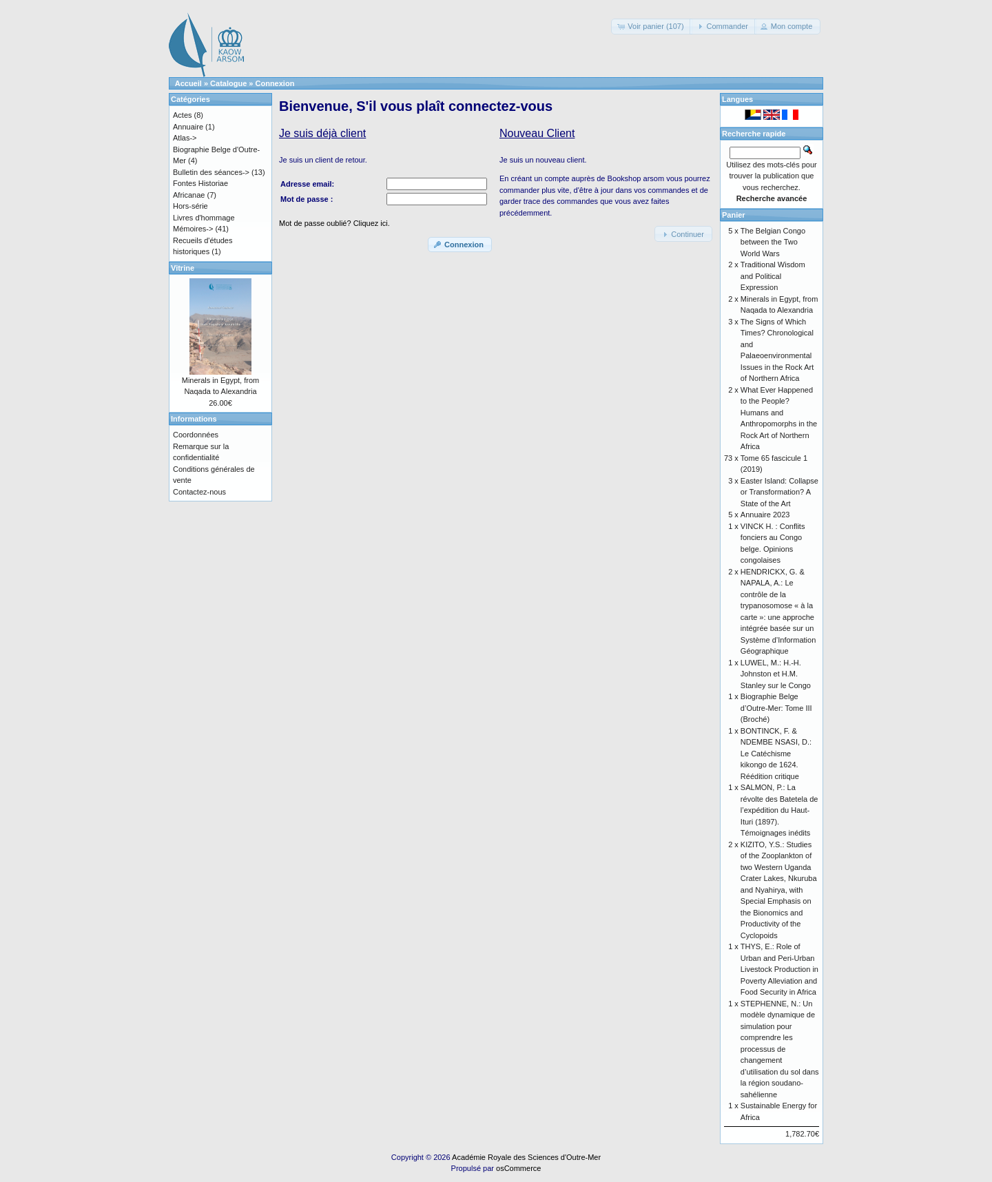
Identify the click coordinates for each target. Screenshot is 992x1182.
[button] (651, 26)
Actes (182, 115)
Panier (733, 215)
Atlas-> (185, 138)
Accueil (188, 83)
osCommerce (518, 1168)
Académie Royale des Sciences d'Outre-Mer (526, 1157)
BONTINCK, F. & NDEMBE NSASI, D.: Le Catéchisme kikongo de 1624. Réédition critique (776, 753)
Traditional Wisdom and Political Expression (773, 275)
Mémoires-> (193, 229)
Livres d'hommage (204, 218)
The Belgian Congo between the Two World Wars (773, 242)
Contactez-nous (199, 492)
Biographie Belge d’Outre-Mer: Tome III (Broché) (776, 707)
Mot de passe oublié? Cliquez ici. (334, 223)
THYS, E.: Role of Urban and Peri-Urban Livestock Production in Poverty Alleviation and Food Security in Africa (779, 969)
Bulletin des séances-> (211, 172)
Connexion (275, 83)
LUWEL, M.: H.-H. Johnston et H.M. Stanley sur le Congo (776, 674)
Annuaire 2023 (765, 514)
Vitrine (182, 268)
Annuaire (188, 127)
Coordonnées (195, 435)
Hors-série (190, 206)
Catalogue (228, 83)
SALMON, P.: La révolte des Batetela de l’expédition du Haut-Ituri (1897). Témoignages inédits (779, 810)
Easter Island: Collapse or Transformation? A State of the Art (779, 492)
